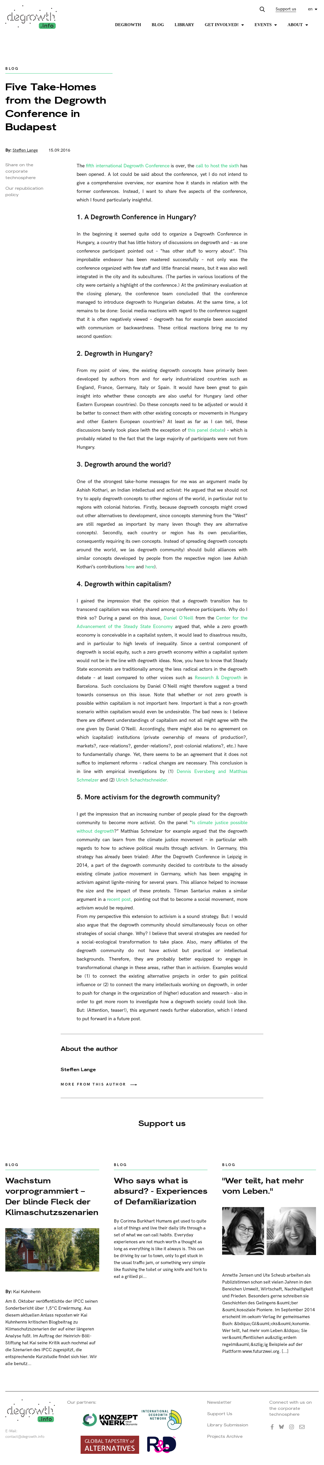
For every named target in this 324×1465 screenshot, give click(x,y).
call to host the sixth (218, 166)
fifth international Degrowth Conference (128, 166)
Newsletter (219, 1402)
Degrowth (128, 24)
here (130, 567)
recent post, (120, 899)
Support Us (219, 1414)
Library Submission (227, 1425)
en (310, 9)
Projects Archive (225, 1436)
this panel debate (205, 430)
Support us (286, 9)
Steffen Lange (25, 150)
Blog (158, 24)
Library (184, 24)
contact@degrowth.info (24, 1436)
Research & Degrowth (219, 678)
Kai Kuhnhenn (26, 1291)
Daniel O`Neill (180, 618)
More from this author (93, 1084)
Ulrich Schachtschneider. (142, 780)
